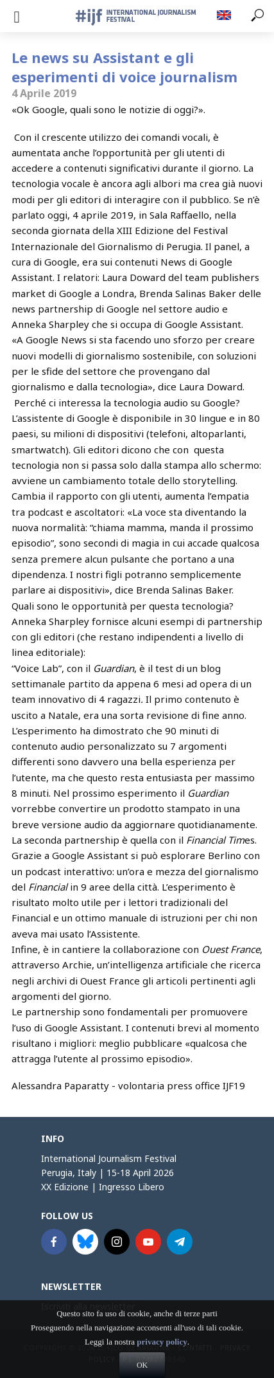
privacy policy (162, 1360)
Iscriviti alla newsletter (88, 1306)
